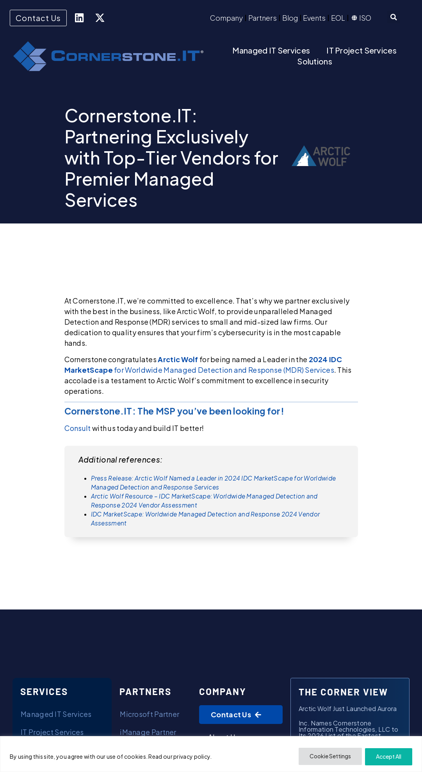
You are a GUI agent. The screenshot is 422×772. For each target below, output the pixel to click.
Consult (77, 428)
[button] (393, 17)
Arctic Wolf (178, 359)
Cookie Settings (329, 756)
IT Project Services (361, 50)
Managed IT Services (271, 50)
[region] (211, 754)
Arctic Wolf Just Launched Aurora (348, 709)
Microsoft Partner (149, 714)
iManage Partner (148, 732)
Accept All (388, 756)
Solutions (314, 61)
